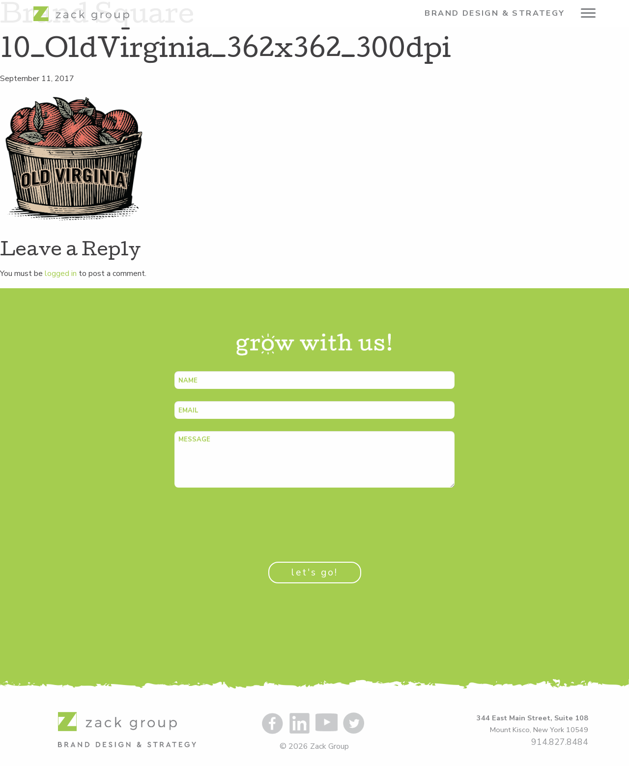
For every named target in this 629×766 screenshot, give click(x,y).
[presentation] (249, 519)
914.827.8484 (559, 742)
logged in (61, 273)
